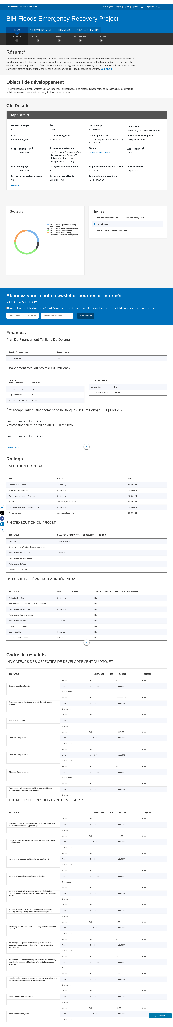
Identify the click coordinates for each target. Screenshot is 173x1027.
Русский (150, 6)
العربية (142, 6)
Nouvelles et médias (88, 30)
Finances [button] (59, 39)
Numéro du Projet (20, 125)
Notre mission (12, 6)
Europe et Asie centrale (99, 152)
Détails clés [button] (38, 39)
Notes (14, 185)
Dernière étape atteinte (62, 176)
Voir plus (107, 68)
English (126, 6)
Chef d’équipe (96, 125)
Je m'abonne (86, 315)
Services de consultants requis (26, 176)
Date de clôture (135, 166)
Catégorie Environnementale (64, 166)
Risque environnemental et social (106, 166)
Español (135, 6)
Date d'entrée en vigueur (140, 135)
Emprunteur (134, 126)
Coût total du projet (22, 148)
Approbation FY (135, 148)
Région (92, 148)
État (52, 125)
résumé (17, 30)
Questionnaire (160, 1015)
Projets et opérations (29, 6)
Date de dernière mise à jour (103, 176)
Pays (13, 135)
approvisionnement (40, 30)
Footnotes (11, 447)
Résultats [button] (101, 39)
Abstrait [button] (17, 39)
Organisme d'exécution (62, 148)
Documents (64, 30)
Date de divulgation (60, 135)
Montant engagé (19, 166)
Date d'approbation (98, 135)
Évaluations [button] (80, 39)
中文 (158, 6)
